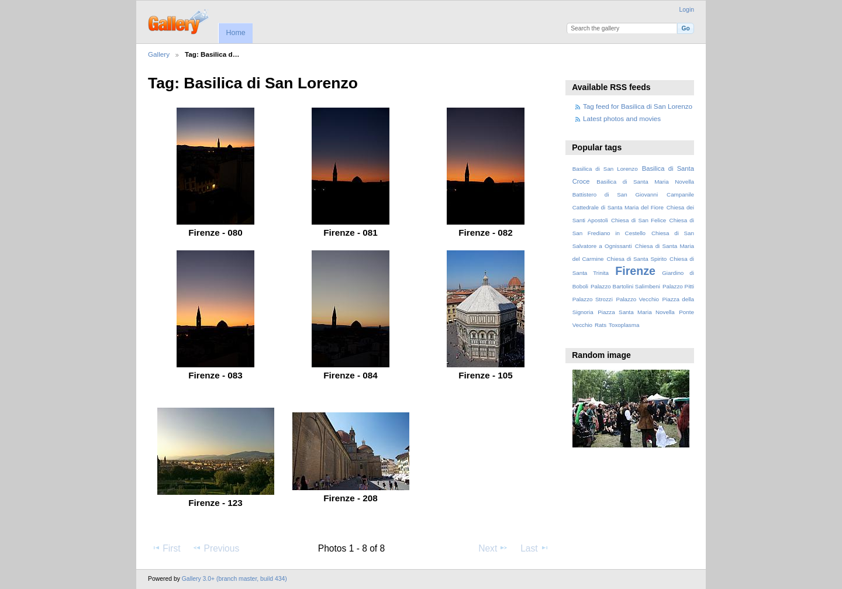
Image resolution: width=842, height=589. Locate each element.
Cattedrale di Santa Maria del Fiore (618, 207)
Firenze (635, 270)
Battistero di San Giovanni (615, 194)
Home (235, 33)
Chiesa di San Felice (638, 220)
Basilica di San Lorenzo (605, 169)
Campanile (680, 194)
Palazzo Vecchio (637, 299)
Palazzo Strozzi (592, 299)
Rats (600, 325)
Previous (215, 548)
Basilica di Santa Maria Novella (645, 181)
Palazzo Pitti (678, 286)
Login (686, 9)
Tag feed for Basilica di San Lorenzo (637, 106)
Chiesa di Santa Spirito (636, 259)
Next (493, 548)
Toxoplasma (624, 325)
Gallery (159, 54)
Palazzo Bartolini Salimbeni (625, 286)
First (165, 548)
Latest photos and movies (622, 118)
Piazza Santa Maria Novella (636, 312)
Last (534, 548)
